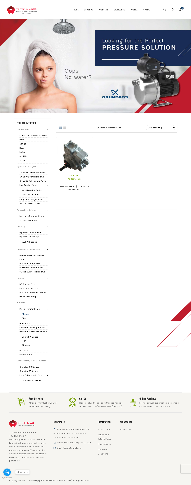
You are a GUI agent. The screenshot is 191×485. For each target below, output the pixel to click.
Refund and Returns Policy (104, 436)
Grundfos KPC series (29, 367)
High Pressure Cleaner (30, 232)
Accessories (23, 129)
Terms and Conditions (103, 451)
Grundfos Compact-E (29, 263)
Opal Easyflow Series (32, 190)
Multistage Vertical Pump (31, 267)
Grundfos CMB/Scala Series (32, 292)
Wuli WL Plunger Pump (29, 203)
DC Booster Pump (27, 284)
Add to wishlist (74, 178)
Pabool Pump (25, 354)
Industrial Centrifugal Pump (32, 327)
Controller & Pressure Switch (33, 135)
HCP (24, 341)
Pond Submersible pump (31, 375)
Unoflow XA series (30, 194)
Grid (60, 127)
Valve (22, 160)
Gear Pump (24, 323)
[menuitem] (77, 9)
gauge (22, 143)
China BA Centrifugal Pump (32, 172)
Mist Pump (24, 350)
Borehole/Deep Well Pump (32, 216)
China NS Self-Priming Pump (32, 181)
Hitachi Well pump (28, 296)
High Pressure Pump (29, 236)
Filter (21, 139)
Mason (25, 314)
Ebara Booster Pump (29, 288)
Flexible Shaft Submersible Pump (32, 257)
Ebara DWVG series (31, 380)
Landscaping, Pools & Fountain (31, 360)
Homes (20, 278)
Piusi (24, 318)
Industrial (21, 302)
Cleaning (21, 226)
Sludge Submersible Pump (32, 271)
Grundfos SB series (28, 371)
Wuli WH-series (29, 242)
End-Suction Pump (28, 185)
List (64, 127)
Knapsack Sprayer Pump (31, 199)
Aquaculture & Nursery (27, 210)
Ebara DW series (30, 337)
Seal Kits (23, 156)
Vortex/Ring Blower (28, 220)
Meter (22, 152)
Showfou (26, 345)
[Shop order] (160, 127)
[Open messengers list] (7, 472)
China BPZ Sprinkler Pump (31, 176)
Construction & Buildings (28, 249)
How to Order (104, 429)
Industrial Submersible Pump (33, 331)
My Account (125, 429)
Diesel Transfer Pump (29, 309)
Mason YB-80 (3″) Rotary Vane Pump (74, 188)
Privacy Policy (104, 444)
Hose (21, 148)
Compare (73, 175)
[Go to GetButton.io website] (7, 478)
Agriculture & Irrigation (27, 166)
